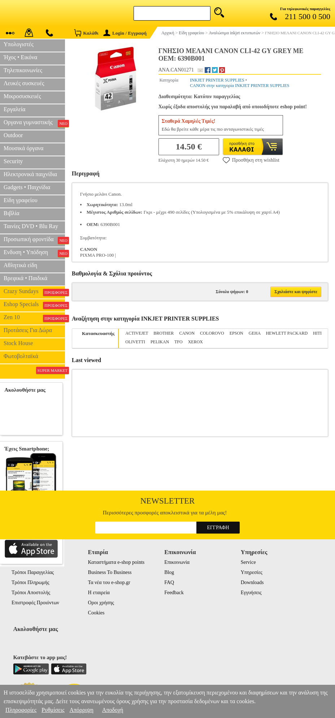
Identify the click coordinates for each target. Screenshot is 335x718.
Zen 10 (34, 318)
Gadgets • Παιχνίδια (27, 187)
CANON (187, 333)
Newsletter (167, 500)
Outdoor (13, 135)
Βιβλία (11, 213)
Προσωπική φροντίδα (34, 240)
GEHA (255, 333)
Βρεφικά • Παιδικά (25, 278)
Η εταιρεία (99, 592)
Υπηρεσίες (251, 572)
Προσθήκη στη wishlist (251, 160)
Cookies (96, 612)
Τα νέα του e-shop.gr (109, 582)
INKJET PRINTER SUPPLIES (217, 80)
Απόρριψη (81, 710)
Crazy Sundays (34, 292)
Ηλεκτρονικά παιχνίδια (30, 174)
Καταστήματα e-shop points (116, 562)
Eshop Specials (34, 305)
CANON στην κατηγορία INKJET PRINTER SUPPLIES (239, 85)
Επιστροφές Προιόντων (35, 602)
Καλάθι (86, 32)
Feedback (174, 592)
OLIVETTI (135, 341)
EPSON (236, 333)
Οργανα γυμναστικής (34, 123)
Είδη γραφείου (21, 200)
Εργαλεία (14, 109)
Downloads (252, 582)
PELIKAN (160, 341)
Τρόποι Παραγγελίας (33, 572)
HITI (317, 333)
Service (248, 562)
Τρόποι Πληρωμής (30, 582)
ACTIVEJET (136, 333)
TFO (178, 341)
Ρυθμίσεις (53, 710)
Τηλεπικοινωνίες (23, 70)
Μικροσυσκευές (22, 96)
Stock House (18, 343)
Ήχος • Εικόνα (20, 57)
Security (13, 161)
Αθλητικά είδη (20, 265)
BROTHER (163, 333)
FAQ (169, 582)
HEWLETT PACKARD (287, 333)
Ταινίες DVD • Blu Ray (31, 226)
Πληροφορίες (20, 710)
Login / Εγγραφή (125, 33)
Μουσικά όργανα (23, 148)
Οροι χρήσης (101, 602)
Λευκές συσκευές (24, 83)
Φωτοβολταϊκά (21, 356)
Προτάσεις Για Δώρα (28, 330)
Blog (169, 572)
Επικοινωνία (177, 562)
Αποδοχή (112, 710)
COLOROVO (212, 333)
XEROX (195, 341)
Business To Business (110, 572)
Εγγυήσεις (251, 592)
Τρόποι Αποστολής (31, 592)
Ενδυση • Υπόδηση (34, 253)
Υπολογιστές (19, 44)
